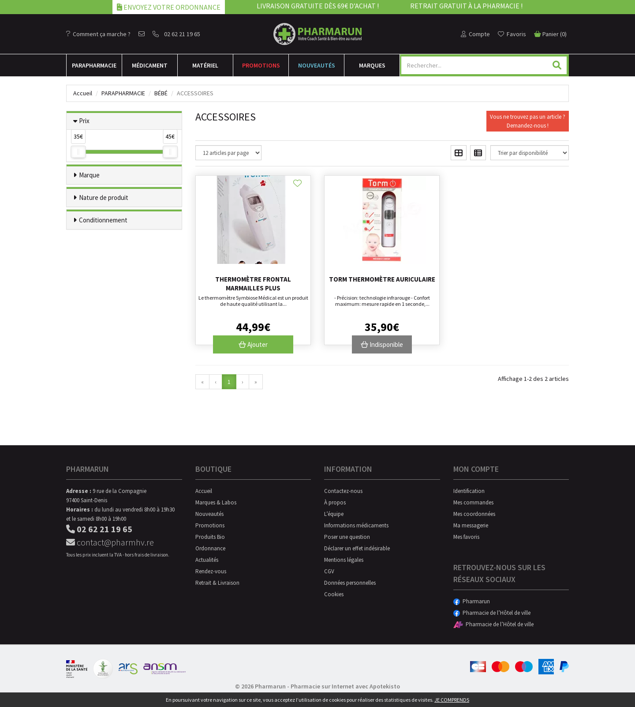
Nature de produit (103, 197)
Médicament (150, 65)
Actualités (206, 560)
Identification (469, 491)
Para (94, 65)
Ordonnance (210, 548)
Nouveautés (316, 65)
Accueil (82, 93)
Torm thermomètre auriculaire (382, 279)
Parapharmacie (123, 93)
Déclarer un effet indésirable (357, 548)
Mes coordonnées (474, 514)
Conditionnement (103, 220)
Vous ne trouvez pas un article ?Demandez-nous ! (527, 121)
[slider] (78, 152)
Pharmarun (471, 601)
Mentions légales (343, 560)
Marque (89, 175)
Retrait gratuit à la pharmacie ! (466, 5)
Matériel (205, 65)
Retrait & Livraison (217, 583)
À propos (335, 502)
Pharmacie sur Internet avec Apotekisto (345, 686)
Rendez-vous (210, 571)
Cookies (334, 594)
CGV (329, 571)
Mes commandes (473, 502)
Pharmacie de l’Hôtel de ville (491, 613)
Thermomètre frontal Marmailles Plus (253, 283)
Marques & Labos (215, 502)
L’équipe (334, 514)
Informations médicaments (356, 525)
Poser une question (347, 537)
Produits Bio (210, 537)
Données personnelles (350, 583)
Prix (84, 121)
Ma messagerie (470, 525)
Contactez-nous (343, 491)
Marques (372, 65)
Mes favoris (466, 537)
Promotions (261, 65)
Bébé (161, 93)
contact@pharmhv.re (110, 542)
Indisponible (382, 344)
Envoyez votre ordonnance (168, 7)
